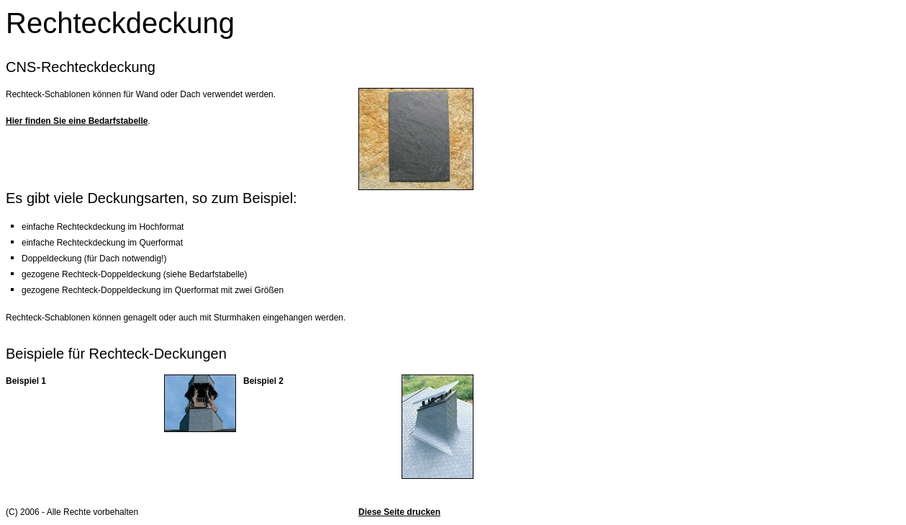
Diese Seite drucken (399, 512)
